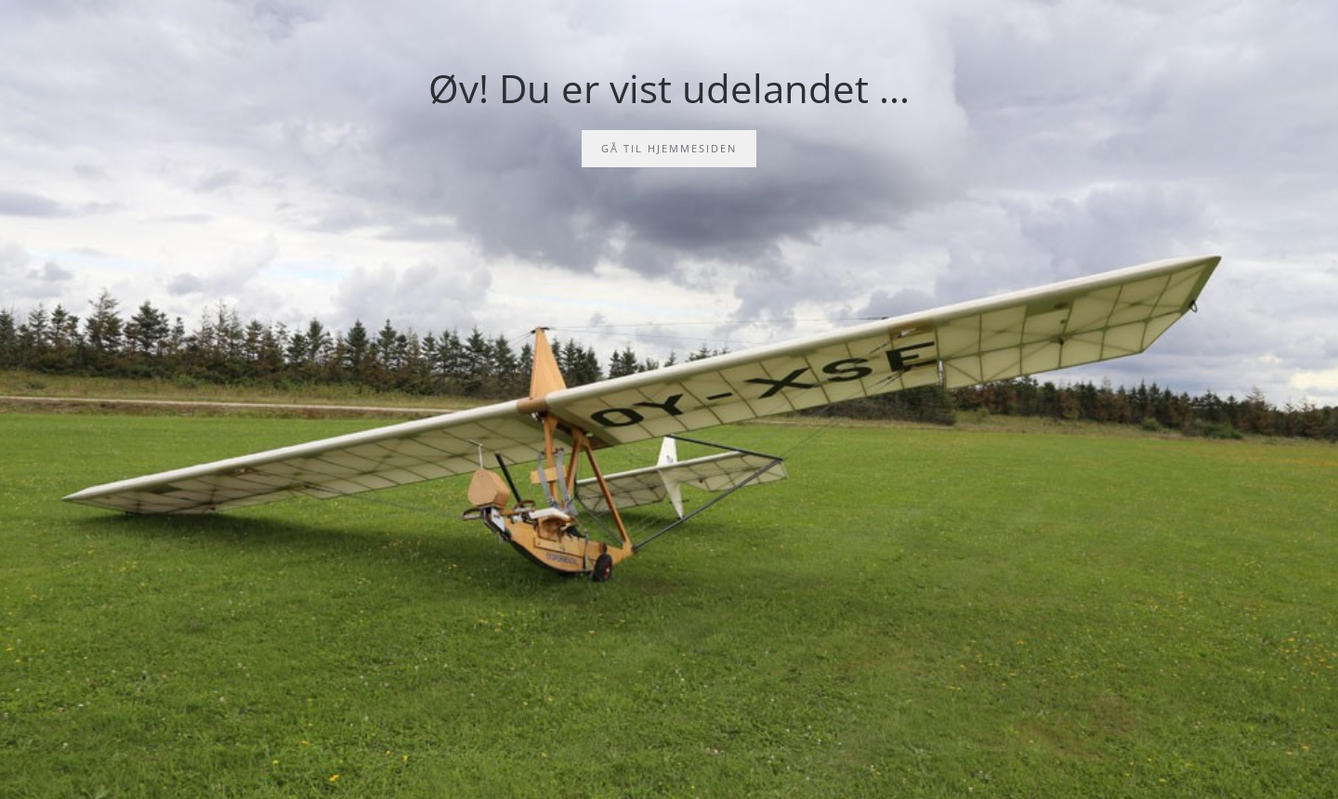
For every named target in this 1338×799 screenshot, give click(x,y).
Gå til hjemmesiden (669, 148)
